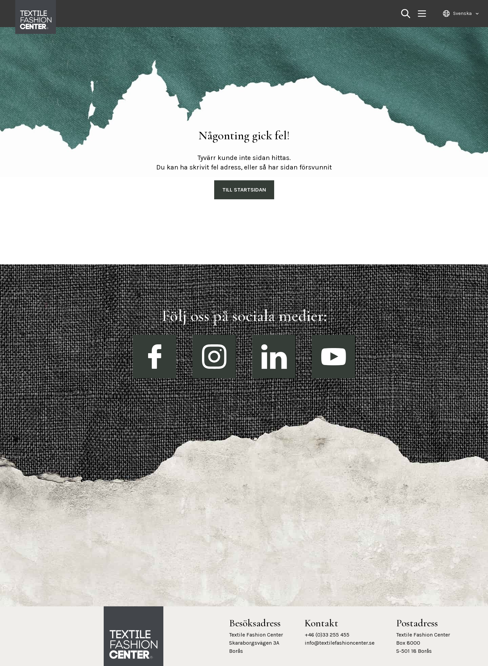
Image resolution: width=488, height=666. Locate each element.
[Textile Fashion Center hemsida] (133, 644)
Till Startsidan (244, 189)
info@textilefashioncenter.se (339, 643)
